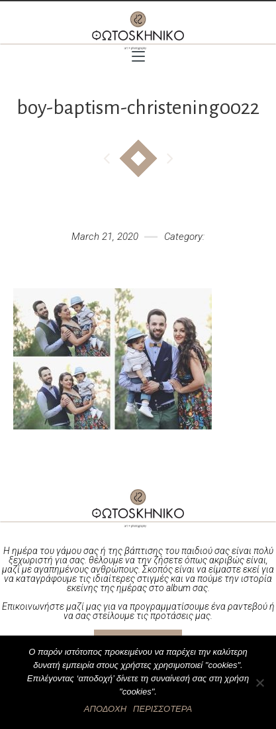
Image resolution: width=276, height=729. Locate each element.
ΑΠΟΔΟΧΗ (105, 709)
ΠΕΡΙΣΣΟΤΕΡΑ (162, 709)
